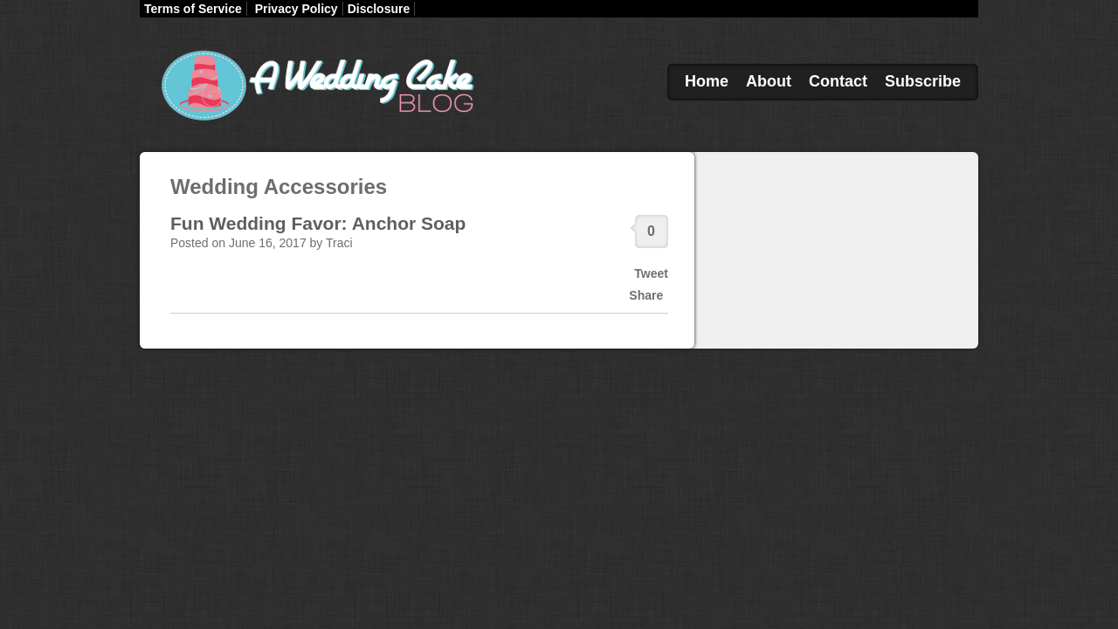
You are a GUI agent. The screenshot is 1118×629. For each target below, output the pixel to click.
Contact (838, 81)
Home (706, 81)
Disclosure (379, 9)
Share (646, 295)
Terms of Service (193, 9)
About (768, 81)
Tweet (651, 273)
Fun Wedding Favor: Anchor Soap (318, 223)
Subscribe (923, 81)
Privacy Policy (296, 9)
